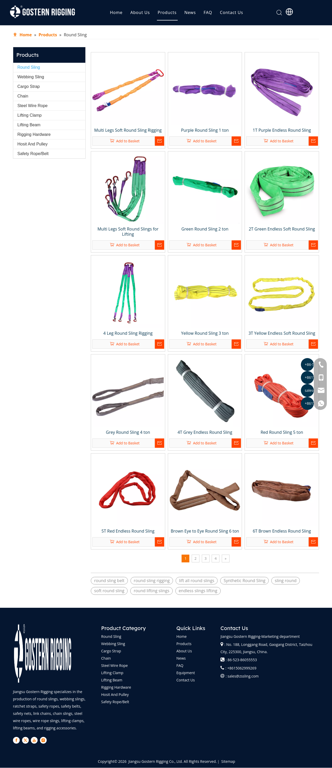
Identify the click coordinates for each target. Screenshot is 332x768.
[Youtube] (28, 740)
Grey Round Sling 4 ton (128, 432)
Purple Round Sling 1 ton (205, 130)
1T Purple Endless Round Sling (282, 130)
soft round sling (109, 591)
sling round (285, 581)
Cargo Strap (28, 87)
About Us (149, 14)
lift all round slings (196, 581)
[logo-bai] (43, 653)
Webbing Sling (30, 77)
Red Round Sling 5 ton (282, 432)
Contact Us (240, 14)
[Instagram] (34, 740)
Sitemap (228, 761)
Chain (22, 96)
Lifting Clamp (29, 115)
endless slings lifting (198, 591)
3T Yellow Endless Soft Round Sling (281, 333)
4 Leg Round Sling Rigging (128, 333)
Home (125, 14)
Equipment (185, 673)
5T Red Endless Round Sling (127, 531)
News (199, 14)
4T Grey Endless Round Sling (205, 432)
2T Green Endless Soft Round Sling (282, 229)
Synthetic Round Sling (244, 581)
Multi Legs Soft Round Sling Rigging (128, 130)
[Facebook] (15, 740)
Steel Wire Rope (32, 106)
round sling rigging (152, 581)
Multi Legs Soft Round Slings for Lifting (128, 232)
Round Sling (28, 67)
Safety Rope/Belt (33, 154)
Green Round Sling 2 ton (204, 229)
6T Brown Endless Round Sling (282, 531)
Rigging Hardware (34, 134)
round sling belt (109, 581)
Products (176, 14)
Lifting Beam (28, 125)
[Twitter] (21, 740)
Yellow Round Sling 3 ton (205, 333)
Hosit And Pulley (32, 144)
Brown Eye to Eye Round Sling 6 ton (205, 531)
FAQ (216, 14)
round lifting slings (151, 591)
